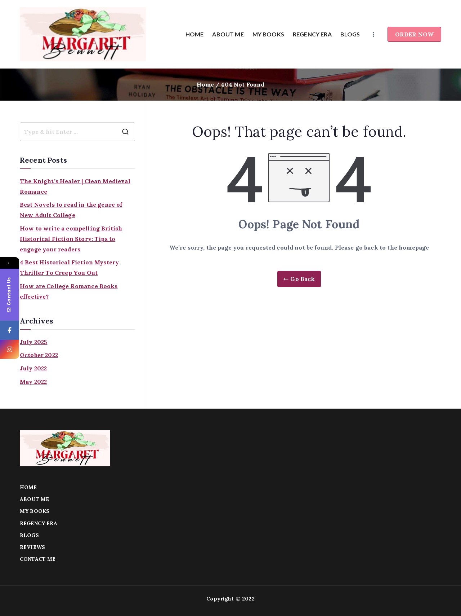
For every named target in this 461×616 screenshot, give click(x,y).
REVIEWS (32, 547)
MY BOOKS (268, 34)
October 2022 (39, 354)
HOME (194, 34)
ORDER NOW (414, 34)
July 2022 (33, 368)
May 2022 (33, 381)
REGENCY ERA (312, 34)
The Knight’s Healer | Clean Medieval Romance (75, 186)
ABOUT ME (227, 34)
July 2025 (33, 342)
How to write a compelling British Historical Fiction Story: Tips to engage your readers (71, 239)
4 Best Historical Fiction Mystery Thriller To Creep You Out (69, 267)
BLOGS (350, 34)
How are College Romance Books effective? (69, 291)
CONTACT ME (38, 559)
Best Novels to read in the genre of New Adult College (71, 210)
